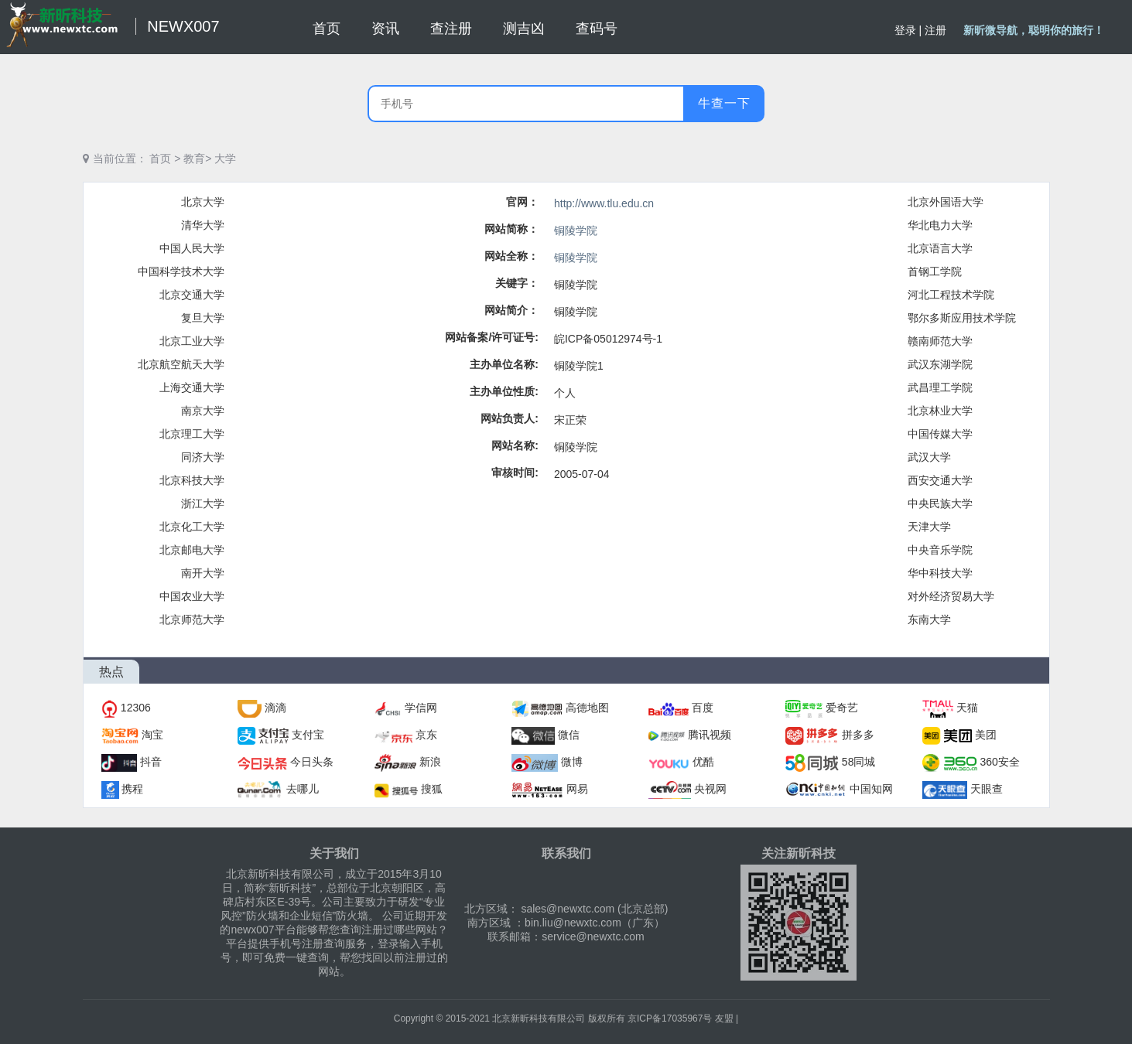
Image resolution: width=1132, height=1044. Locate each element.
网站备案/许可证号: (492, 337)
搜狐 (432, 789)
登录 (905, 30)
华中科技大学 (940, 573)
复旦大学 (202, 318)
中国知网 (871, 789)
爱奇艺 (842, 707)
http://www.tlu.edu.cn (604, 203)
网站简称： (511, 229)
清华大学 (202, 225)
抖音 (151, 762)
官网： (522, 202)
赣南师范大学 (940, 341)
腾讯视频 (709, 734)
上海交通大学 (191, 387)
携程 (132, 789)
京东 (426, 734)
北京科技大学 (191, 480)
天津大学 (929, 526)
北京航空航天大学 (181, 364)
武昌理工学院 (940, 387)
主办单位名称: (504, 364)
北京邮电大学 (191, 550)
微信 (569, 734)
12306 (136, 707)
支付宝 (308, 734)
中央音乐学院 (940, 550)
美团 (986, 734)
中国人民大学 (191, 248)
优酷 (703, 762)
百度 (702, 707)
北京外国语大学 (945, 202)
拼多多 (858, 734)
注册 (935, 30)
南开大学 (202, 573)
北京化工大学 (191, 526)
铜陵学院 (575, 230)
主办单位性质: (504, 391)
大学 (225, 158)
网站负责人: (510, 418)
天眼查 (986, 789)
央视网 (710, 789)
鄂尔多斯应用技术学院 (962, 318)
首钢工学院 (935, 271)
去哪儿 (302, 789)
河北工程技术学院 (951, 294)
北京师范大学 (191, 619)
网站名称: (515, 445)
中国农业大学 (191, 596)
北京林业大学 (940, 410)
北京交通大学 (191, 294)
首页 (160, 158)
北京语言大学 (940, 248)
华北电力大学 (940, 225)
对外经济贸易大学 (951, 596)
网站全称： (511, 256)
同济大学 (202, 457)
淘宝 (152, 734)
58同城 (859, 762)
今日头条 (311, 762)
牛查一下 (724, 103)
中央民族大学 (940, 503)
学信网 (421, 707)
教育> (197, 158)
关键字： (517, 283)
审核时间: (515, 472)
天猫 (967, 707)
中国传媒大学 (940, 434)
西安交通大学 (940, 480)
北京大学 (202, 202)
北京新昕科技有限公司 (538, 1018)
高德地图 (587, 707)
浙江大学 (202, 503)
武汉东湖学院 (940, 364)
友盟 (724, 1018)
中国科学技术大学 (181, 271)
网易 (577, 789)
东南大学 (929, 619)
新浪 (430, 762)
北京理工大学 (191, 434)
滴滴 (275, 707)
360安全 (1000, 762)
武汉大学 (929, 457)
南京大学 (202, 410)
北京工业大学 (191, 341)
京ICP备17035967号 (670, 1018)
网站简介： (511, 310)
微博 (572, 762)
